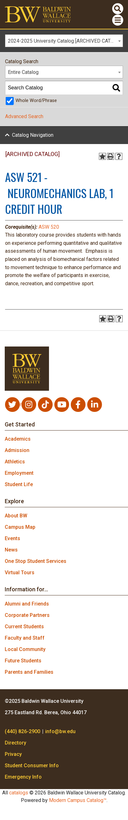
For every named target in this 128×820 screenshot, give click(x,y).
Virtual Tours (19, 573)
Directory (15, 743)
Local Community (25, 649)
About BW (16, 516)
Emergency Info (23, 777)
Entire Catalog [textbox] (23, 72)
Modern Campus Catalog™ (78, 800)
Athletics (15, 462)
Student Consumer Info (32, 766)
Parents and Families (29, 672)
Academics (18, 439)
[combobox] (64, 40)
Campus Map (20, 527)
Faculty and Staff (25, 638)
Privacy (13, 754)
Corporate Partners (27, 615)
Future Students (23, 661)
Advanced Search (24, 116)
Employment (19, 473)
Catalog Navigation (32, 135)
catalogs (18, 793)
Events (12, 538)
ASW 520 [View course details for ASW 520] (49, 227)
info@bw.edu (60, 731)
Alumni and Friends (27, 604)
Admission (17, 450)
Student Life (19, 484)
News (11, 550)
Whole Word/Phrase (36, 100)
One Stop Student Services (35, 561)
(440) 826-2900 (22, 731)
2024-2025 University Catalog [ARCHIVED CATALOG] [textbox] (65, 41)
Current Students (24, 627)
